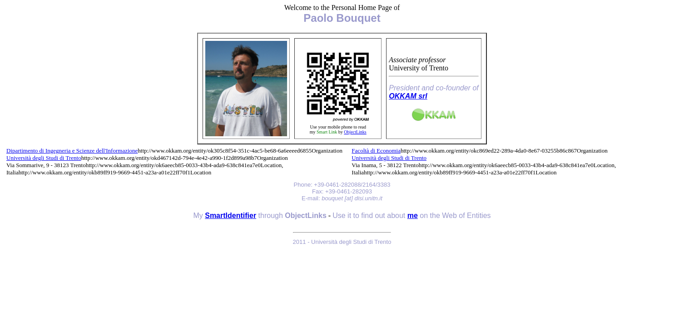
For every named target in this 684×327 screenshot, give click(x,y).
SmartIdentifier (230, 215)
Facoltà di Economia (376, 150)
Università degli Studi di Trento (43, 157)
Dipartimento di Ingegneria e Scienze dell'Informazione (72, 150)
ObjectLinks (355, 131)
